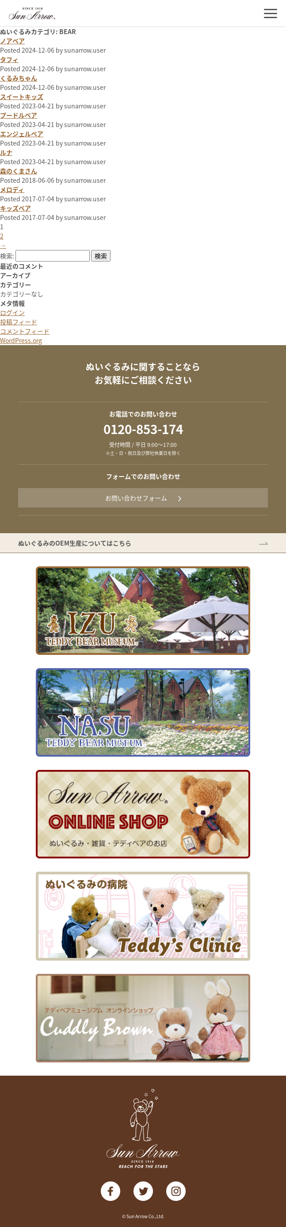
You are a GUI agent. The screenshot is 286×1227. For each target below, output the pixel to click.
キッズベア (15, 208)
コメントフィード (25, 331)
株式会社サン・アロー (32, 13)
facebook (110, 1191)
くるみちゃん (18, 77)
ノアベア (12, 40)
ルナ (6, 152)
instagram (176, 1191)
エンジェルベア (21, 133)
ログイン (12, 312)
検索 (101, 255)
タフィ (9, 59)
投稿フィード (18, 321)
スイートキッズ (21, 96)
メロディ (12, 189)
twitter (143, 1191)
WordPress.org (21, 340)
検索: (7, 255)
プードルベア (18, 115)
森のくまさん (18, 170)
